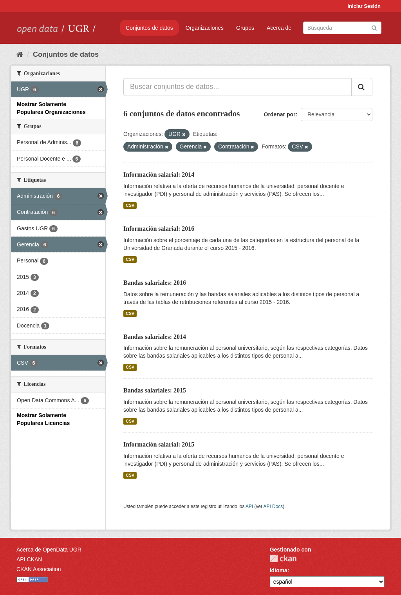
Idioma (278, 570)
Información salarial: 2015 (158, 444)
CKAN (283, 558)
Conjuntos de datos (149, 28)
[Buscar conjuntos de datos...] (237, 87)
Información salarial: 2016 (158, 228)
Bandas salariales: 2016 (154, 282)
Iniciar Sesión (364, 6)
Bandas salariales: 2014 (154, 336)
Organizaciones (205, 28)
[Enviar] (374, 27)
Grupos (245, 28)
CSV (130, 205)
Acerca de (279, 28)
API (249, 506)
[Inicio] (19, 54)
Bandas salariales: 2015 (154, 390)
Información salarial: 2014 (158, 174)
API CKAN (29, 559)
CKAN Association (38, 569)
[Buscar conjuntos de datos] (342, 28)
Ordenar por (280, 114)
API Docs (273, 506)
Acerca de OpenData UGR (48, 549)
